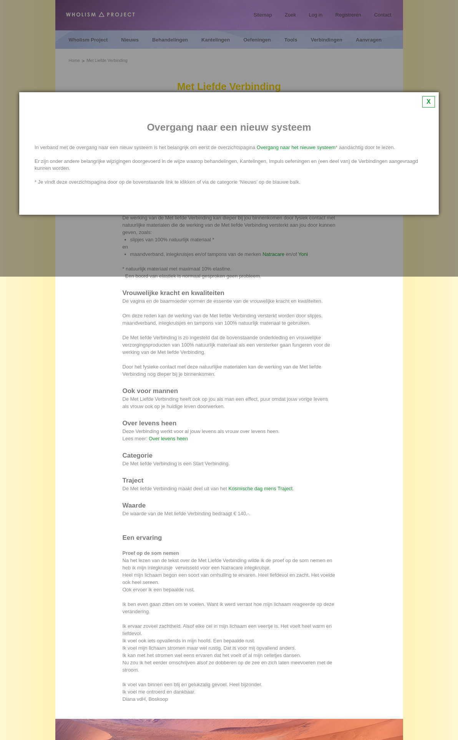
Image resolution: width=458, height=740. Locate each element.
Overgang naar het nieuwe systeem (296, 147)
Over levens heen (168, 438)
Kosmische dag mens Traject (261, 488)
